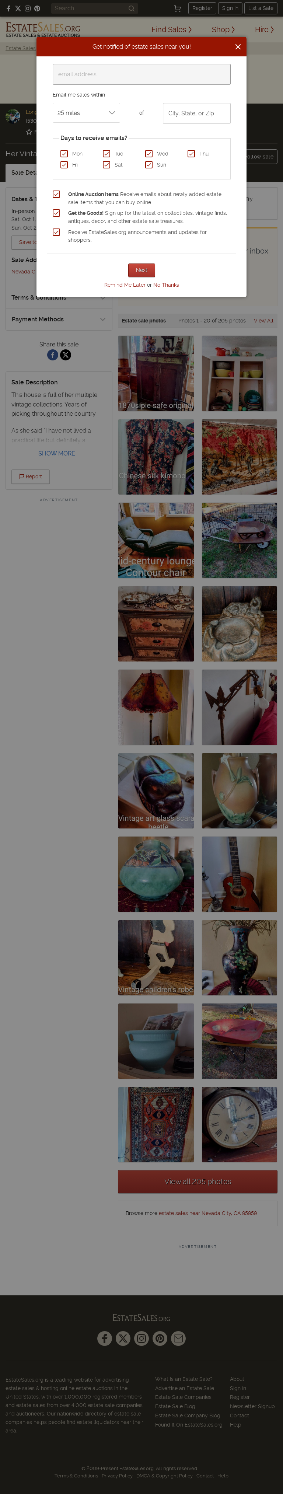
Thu (204, 154)
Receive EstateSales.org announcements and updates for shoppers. (137, 236)
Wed (162, 154)
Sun (161, 165)
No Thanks (166, 285)
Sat (119, 165)
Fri (75, 165)
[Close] (238, 46)
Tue (119, 154)
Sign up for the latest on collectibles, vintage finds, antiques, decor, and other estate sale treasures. (147, 217)
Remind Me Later (125, 285)
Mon (77, 154)
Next (141, 270)
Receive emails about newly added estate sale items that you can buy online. (144, 198)
